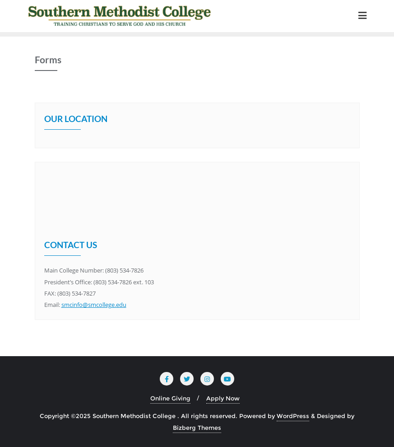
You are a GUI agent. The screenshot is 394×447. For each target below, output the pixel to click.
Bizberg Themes (197, 427)
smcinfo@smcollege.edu (93, 305)
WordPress (293, 415)
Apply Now (223, 398)
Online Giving (170, 398)
